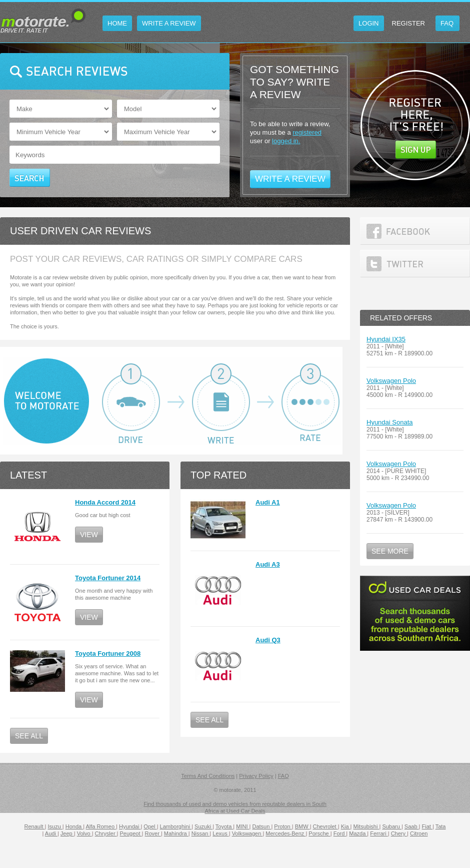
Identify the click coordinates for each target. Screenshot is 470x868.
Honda (74, 826)
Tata (441, 826)
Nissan (201, 833)
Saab (411, 826)
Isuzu (55, 826)
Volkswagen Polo (391, 380)
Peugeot (131, 833)
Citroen (419, 833)
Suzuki (203, 826)
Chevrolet (325, 826)
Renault (34, 826)
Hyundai (129, 826)
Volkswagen (247, 833)
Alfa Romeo (101, 826)
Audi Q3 (268, 640)
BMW (302, 826)
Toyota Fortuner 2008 (107, 653)
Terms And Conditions (207, 776)
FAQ (283, 776)
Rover (153, 833)
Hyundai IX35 (386, 339)
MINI (242, 826)
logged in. (286, 141)
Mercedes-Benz (286, 833)
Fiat (427, 826)
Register (408, 23)
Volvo (84, 833)
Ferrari (379, 833)
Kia (345, 826)
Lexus (220, 833)
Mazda (358, 833)
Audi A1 (268, 502)
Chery (399, 833)
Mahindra (176, 833)
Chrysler (106, 833)
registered (307, 132)
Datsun (261, 826)
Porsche (319, 833)
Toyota (224, 826)
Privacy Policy (256, 776)
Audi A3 (268, 564)
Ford (340, 833)
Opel (150, 826)
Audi (51, 833)
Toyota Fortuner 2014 (107, 578)
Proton (283, 826)
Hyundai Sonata (389, 422)
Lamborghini (176, 826)
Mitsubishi (367, 826)
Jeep (67, 833)
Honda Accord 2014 (105, 502)
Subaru (392, 826)
